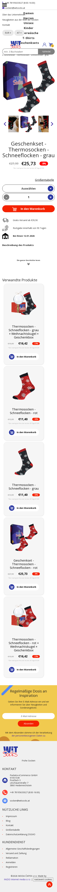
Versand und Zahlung (16, 853)
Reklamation (12, 857)
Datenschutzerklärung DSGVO (20, 834)
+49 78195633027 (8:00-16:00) (18, 2)
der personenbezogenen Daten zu (28, 735)
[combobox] (28, 188)
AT (19, 32)
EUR (8, 32)
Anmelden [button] (11, 862)
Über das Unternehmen (13, 14)
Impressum (11, 816)
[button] (44, 45)
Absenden (28, 723)
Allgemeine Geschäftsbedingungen (23, 848)
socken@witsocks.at (13, 7)
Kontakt (6, 24)
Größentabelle (44, 180)
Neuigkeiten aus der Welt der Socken (20, 19)
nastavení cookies (43, 879)
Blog (8, 820)
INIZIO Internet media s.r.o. (17, 879)
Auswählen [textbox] (28, 188)
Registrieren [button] (11, 866)
